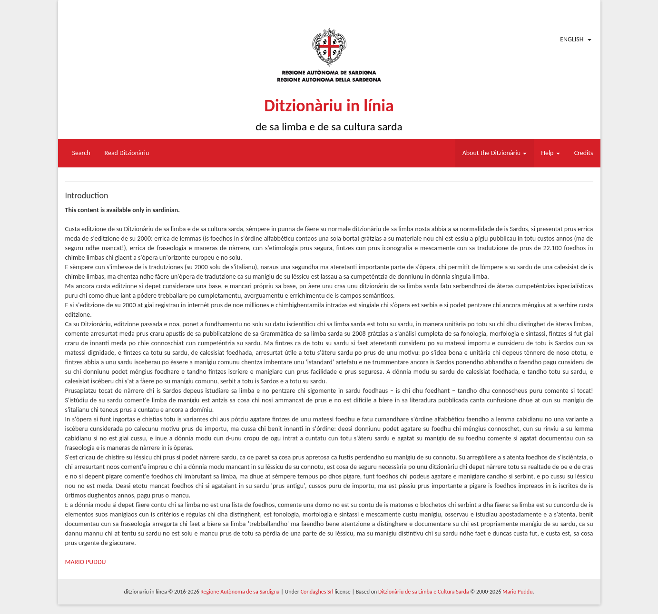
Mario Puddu (517, 591)
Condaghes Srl (317, 591)
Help (550, 153)
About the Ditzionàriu (494, 153)
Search (81, 153)
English (571, 39)
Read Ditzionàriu (127, 153)
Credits (583, 153)
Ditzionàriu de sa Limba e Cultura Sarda (423, 591)
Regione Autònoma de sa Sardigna (239, 591)
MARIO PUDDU (85, 562)
